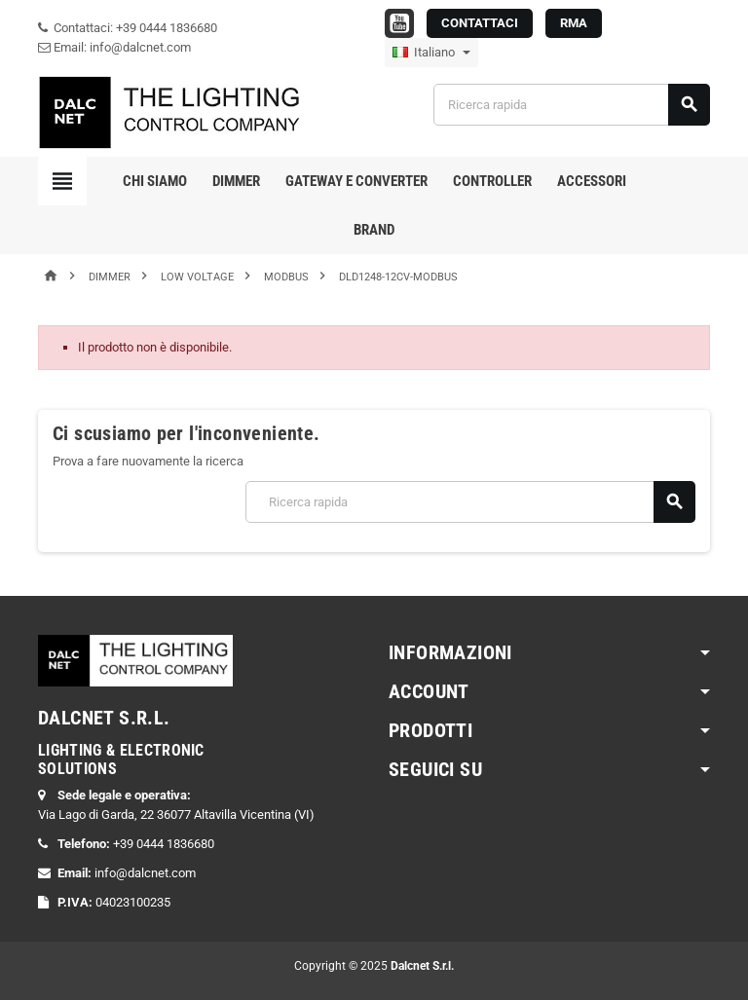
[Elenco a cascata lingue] (431, 52)
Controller (492, 181)
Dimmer (236, 181)
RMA (573, 23)
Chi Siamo (155, 181)
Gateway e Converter (356, 181)
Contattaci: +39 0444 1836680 (127, 27)
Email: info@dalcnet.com (114, 47)
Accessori (591, 181)
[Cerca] (571, 105)
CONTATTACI (479, 23)
